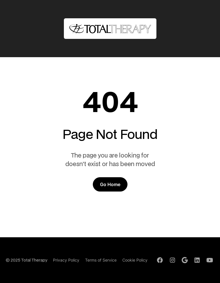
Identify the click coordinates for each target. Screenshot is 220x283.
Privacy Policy (66, 260)
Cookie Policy (135, 260)
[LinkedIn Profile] (197, 260)
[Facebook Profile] (159, 260)
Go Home (110, 184)
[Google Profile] (184, 260)
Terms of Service (101, 260)
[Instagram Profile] (172, 260)
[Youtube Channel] (209, 260)
